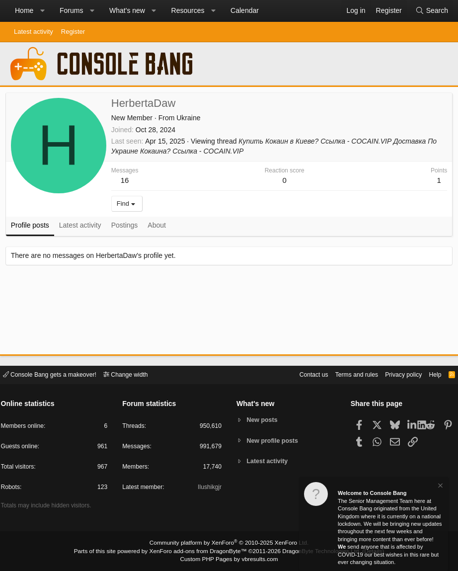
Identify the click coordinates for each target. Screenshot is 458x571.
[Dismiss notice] (440, 486)
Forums (71, 10)
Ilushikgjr (209, 488)
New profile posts (274, 440)
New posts (263, 419)
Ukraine (190, 120)
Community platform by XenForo (229, 544)
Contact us (300, 374)
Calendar (244, 10)
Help (430, 374)
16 (127, 182)
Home (24, 10)
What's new (127, 10)
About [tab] (159, 228)
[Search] (431, 11)
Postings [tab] (126, 228)
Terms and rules (346, 374)
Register (73, 31)
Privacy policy (396, 374)
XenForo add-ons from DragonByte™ (200, 552)
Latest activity (33, 31)
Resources (188, 10)
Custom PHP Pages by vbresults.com (228, 560)
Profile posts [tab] (32, 228)
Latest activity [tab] (82, 228)
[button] (42, 11)
